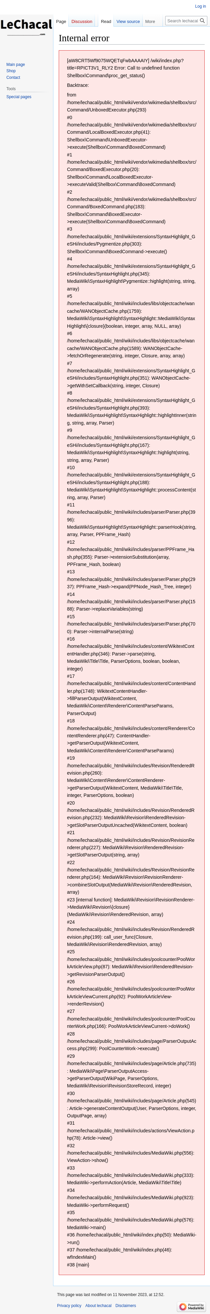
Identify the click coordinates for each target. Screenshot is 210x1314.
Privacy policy (69, 1305)
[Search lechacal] (186, 20)
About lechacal (98, 1305)
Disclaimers (125, 1305)
